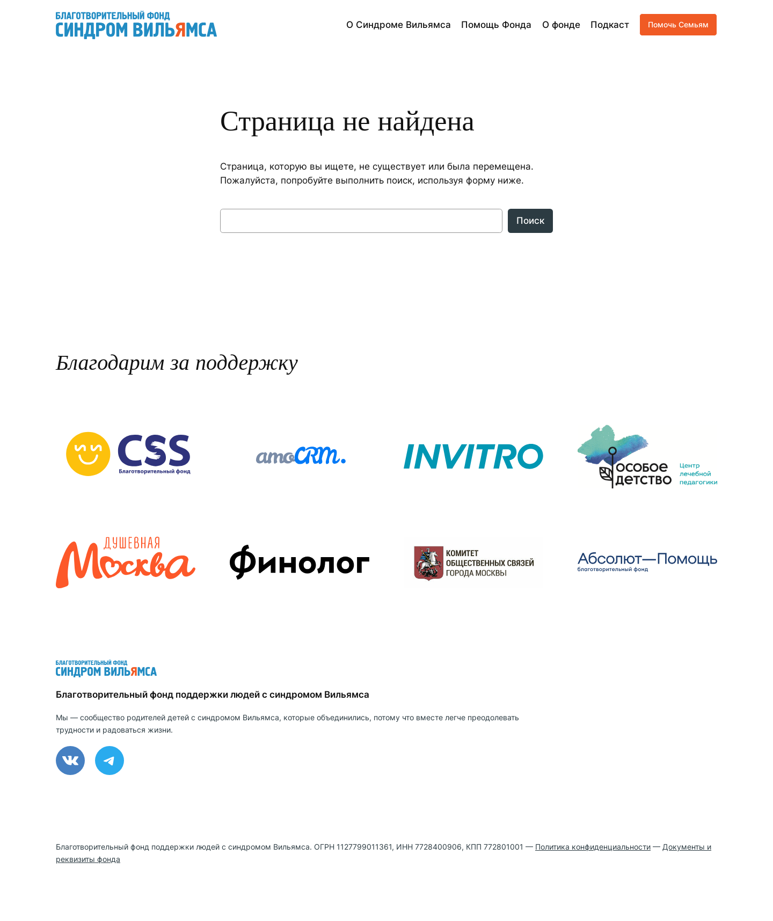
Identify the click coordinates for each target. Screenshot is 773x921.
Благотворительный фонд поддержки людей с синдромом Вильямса (212, 694)
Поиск (530, 220)
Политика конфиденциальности (593, 846)
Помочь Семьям (678, 24)
